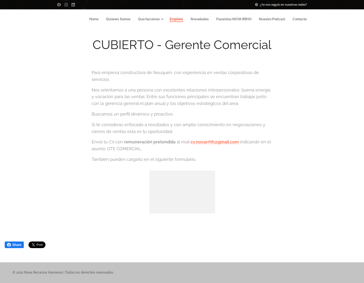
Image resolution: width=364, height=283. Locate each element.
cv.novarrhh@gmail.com (214, 141)
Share (14, 245)
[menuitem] (86, 19)
